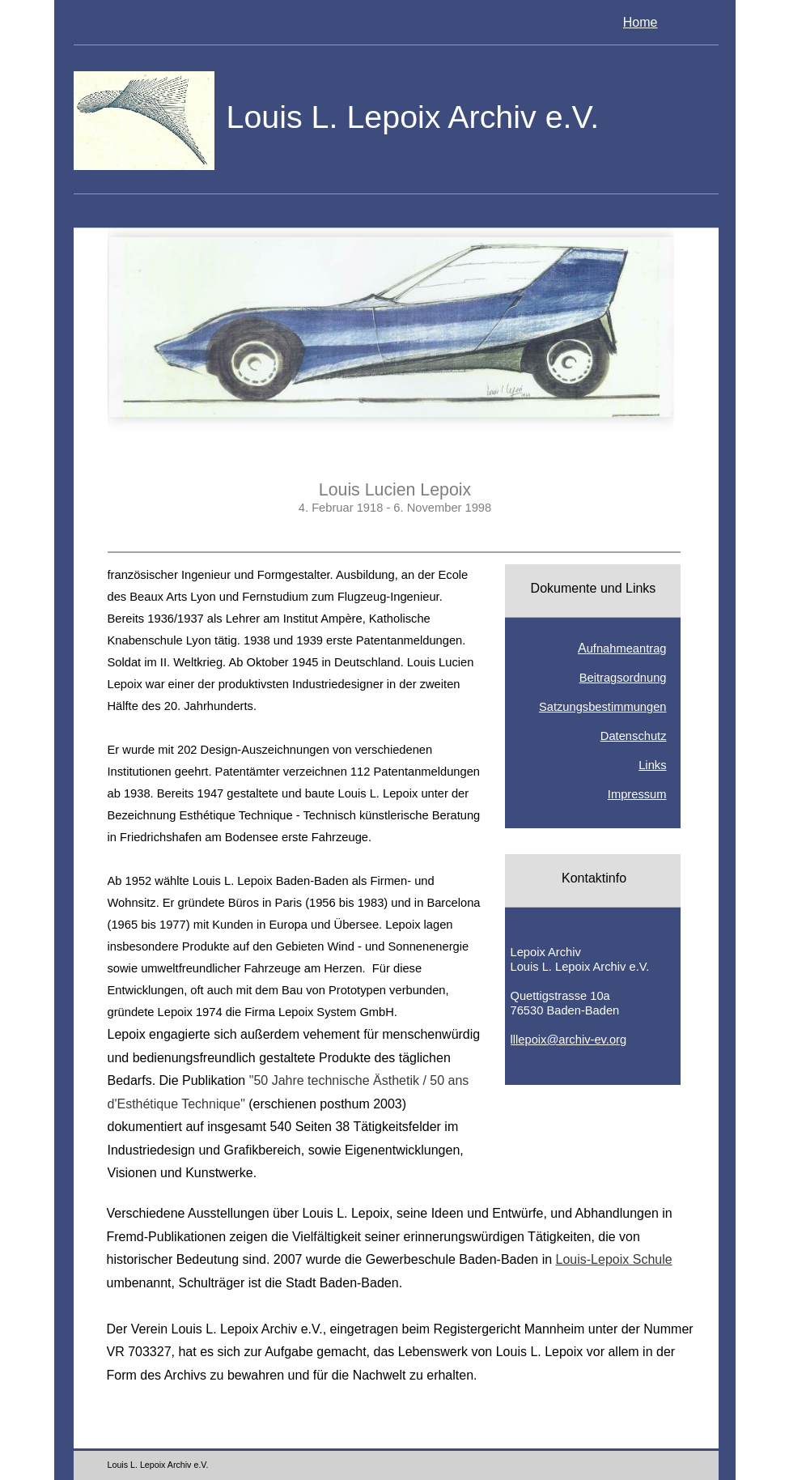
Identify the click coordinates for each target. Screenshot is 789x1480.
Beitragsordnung (623, 677)
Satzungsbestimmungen (603, 706)
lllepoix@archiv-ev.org (569, 1039)
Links (652, 765)
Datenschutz (633, 735)
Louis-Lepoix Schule (614, 1259)
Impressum (637, 794)
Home (640, 22)
